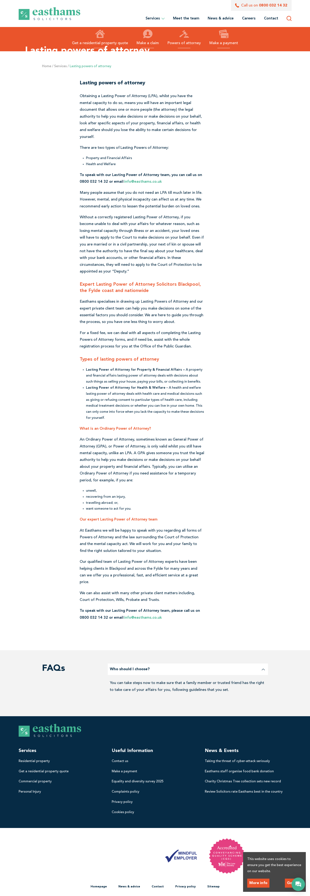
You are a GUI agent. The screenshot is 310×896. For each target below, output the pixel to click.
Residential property (34, 761)
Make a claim (147, 37)
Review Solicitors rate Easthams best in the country (244, 791)
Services (155, 18)
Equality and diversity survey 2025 (138, 781)
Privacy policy (122, 802)
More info (258, 883)
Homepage (99, 886)
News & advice (221, 18)
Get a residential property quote (100, 37)
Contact (271, 18)
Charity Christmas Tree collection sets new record (243, 781)
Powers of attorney (184, 37)
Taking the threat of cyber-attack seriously (237, 761)
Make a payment (223, 37)
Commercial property (35, 781)
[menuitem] (186, 18)
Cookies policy (123, 812)
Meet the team (186, 18)
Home (46, 66)
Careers (249, 18)
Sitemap (213, 886)
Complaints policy (125, 791)
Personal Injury (30, 791)
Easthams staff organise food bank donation (239, 771)
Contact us (120, 761)
